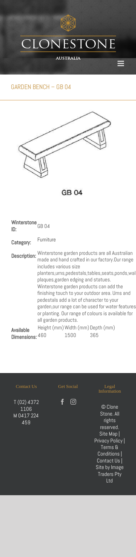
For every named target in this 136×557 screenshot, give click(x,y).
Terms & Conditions (109, 450)
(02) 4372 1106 (28, 405)
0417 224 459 (28, 418)
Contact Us (109, 460)
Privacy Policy (108, 440)
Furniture (46, 239)
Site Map (108, 433)
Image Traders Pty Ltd (111, 474)
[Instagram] (73, 402)
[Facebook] (62, 402)
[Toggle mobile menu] (121, 63)
